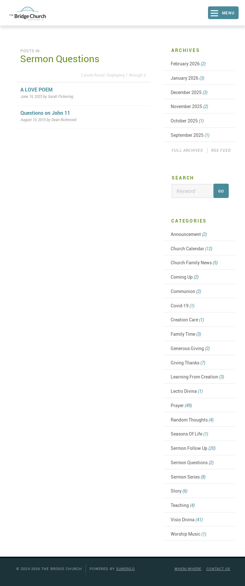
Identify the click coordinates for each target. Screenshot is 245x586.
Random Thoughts (192, 420)
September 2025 (190, 135)
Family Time (186, 334)
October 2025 (187, 121)
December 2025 (189, 92)
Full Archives (187, 150)
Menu (228, 12)
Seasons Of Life (189, 434)
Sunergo (125, 568)
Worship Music (188, 534)
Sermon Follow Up (193, 448)
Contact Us (218, 568)
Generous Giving (190, 348)
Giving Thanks (188, 363)
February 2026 (188, 64)
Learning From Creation (197, 377)
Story (179, 491)
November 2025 (189, 106)
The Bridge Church (33, 13)
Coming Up (184, 277)
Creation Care (187, 320)
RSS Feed (221, 150)
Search (183, 178)
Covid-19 (182, 306)
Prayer (181, 405)
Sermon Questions (192, 462)
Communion (186, 291)
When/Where (188, 568)
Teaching (183, 505)
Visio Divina (187, 519)
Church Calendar (191, 248)
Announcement (189, 234)
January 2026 (187, 78)
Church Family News (194, 263)
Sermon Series (188, 477)
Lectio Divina (187, 391)
